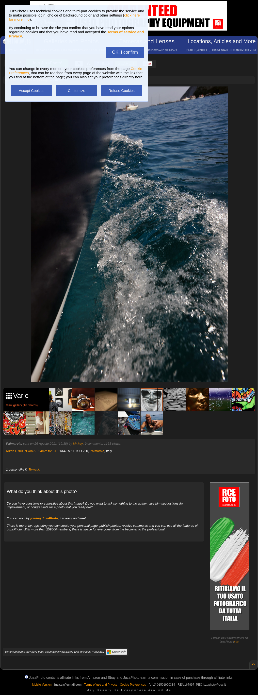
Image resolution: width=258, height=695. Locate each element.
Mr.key (78, 443)
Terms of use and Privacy (100, 684)
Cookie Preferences (133, 684)
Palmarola (97, 451)
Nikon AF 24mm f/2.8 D (41, 451)
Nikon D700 (14, 451)
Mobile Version (42, 684)
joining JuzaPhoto (44, 518)
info (236, 641)
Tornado (34, 469)
